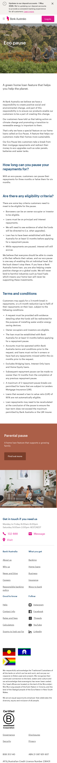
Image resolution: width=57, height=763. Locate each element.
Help (5, 604)
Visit (10, 539)
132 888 (13, 533)
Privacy (32, 741)
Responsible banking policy (13, 588)
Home (7, 34)
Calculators (8, 624)
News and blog (10, 573)
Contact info (9, 611)
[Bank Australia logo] (16, 19)
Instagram (38, 604)
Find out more (15, 457)
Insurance (33, 580)
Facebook (38, 611)
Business (33, 573)
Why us (6, 566)
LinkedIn (37, 631)
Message (39, 533)
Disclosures (34, 734)
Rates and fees (10, 618)
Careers (6, 580)
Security (7, 741)
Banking (33, 560)
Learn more (29, 11)
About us (7, 560)
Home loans (34, 566)
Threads (38, 618)
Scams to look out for (13, 631)
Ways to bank (35, 586)
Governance (9, 734)
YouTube (37, 624)
